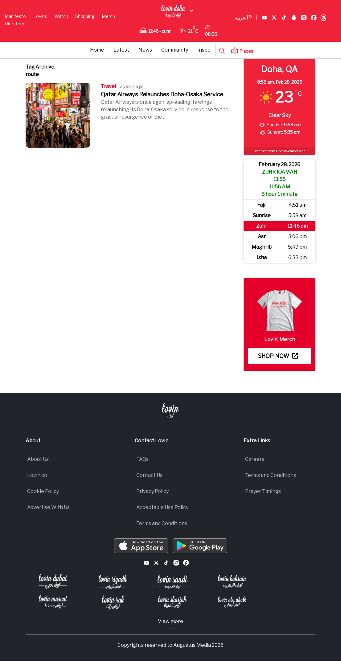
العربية (245, 18)
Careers (254, 459)
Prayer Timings (263, 491)
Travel (108, 86)
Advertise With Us (48, 507)
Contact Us (149, 475)
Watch (61, 16)
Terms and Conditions (161, 523)
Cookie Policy (43, 491)
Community (174, 50)
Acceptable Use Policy (162, 507)
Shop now (278, 356)
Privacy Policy (152, 491)
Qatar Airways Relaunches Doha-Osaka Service (162, 94)
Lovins (40, 16)
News (145, 50)
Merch (108, 16)
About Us (38, 459)
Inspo (204, 50)
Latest (121, 50)
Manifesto (15, 16)
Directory (14, 23)
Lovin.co (37, 475)
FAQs (142, 459)
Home (97, 50)
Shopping (84, 16)
